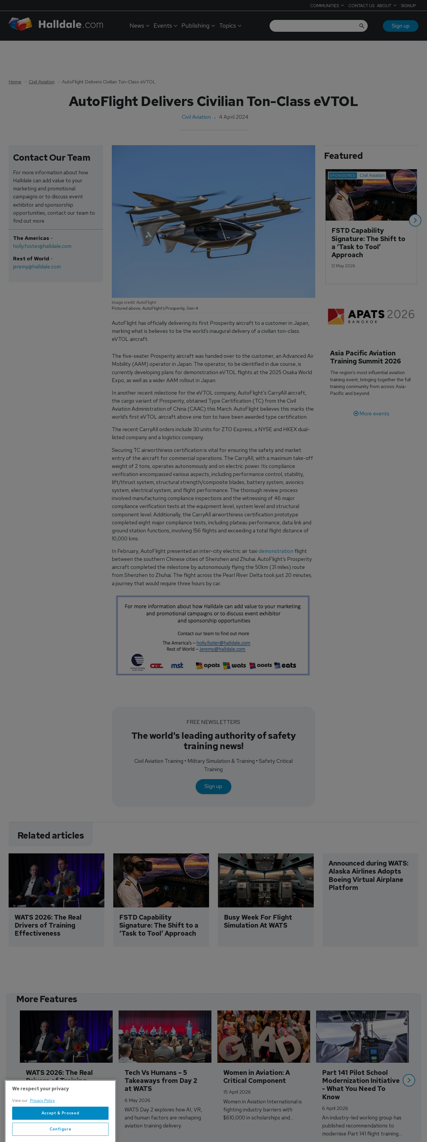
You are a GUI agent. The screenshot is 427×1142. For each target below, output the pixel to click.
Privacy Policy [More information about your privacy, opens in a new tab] (42, 1133)
